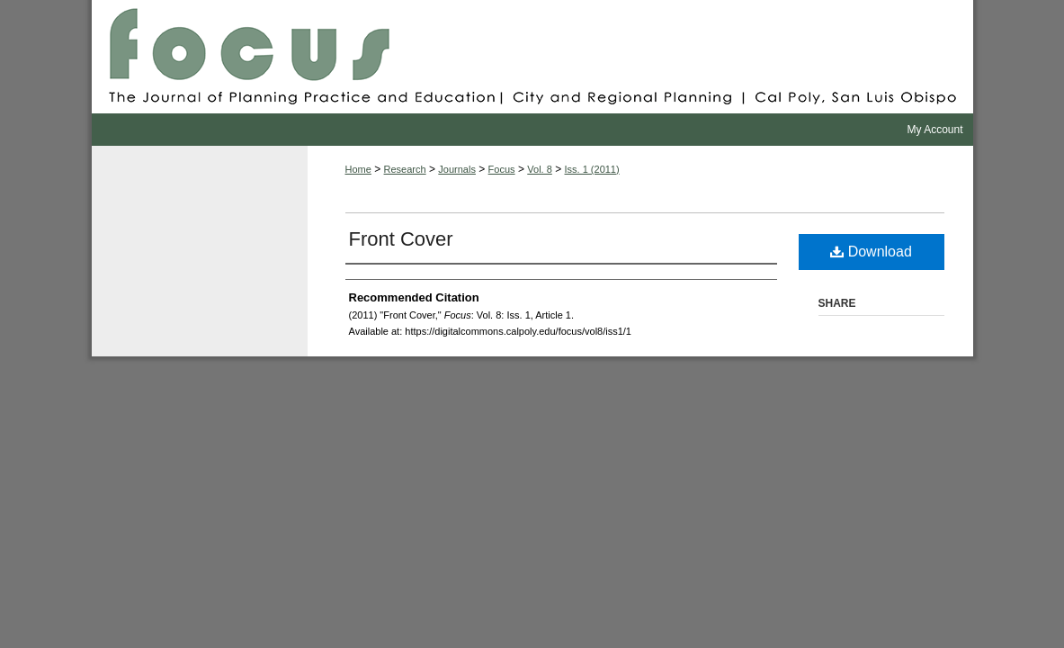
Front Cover (401, 239)
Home (358, 169)
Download (871, 251)
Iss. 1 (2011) (592, 169)
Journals (457, 169)
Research (405, 169)
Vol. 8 (539, 169)
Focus (532, 56)
